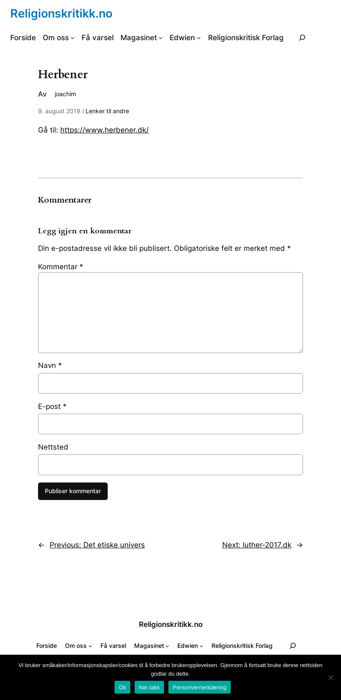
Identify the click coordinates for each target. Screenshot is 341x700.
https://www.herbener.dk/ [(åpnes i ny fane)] (104, 130)
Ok (122, 687)
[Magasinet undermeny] (161, 37)
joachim (65, 93)
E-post (52, 406)
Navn (50, 365)
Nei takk (149, 687)
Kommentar (60, 266)
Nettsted (53, 447)
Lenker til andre (107, 111)
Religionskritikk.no (61, 13)
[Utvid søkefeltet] (302, 37)
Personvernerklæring (199, 687)
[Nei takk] (330, 677)
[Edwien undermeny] (199, 37)
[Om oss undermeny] (73, 37)
